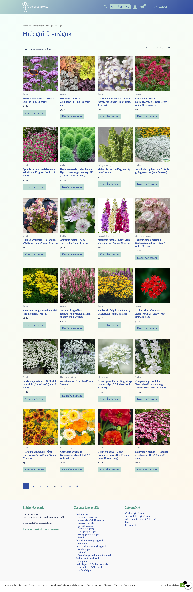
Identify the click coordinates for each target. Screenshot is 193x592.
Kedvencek (130, 525)
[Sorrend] (157, 47)
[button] (105, 6)
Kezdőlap (27, 25)
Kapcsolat (159, 7)
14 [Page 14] (70, 485)
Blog (127, 522)
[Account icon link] (135, 7)
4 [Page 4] (47, 485)
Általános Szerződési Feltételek (141, 519)
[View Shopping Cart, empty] (142, 7)
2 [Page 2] (33, 485)
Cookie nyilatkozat (134, 513)
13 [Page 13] (62, 485)
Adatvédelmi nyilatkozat (137, 516)
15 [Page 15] (77, 485)
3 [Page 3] (40, 485)
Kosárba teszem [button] (34, 113)
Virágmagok (38, 25)
